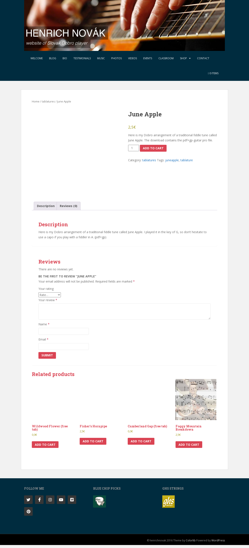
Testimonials (82, 58)
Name (44, 327)
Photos (116, 58)
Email (43, 342)
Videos (132, 58)
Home (36, 101)
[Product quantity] (133, 148)
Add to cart (153, 148)
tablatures (48, 101)
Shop (183, 58)
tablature (186, 160)
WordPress (218, 543)
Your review (47, 303)
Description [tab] (46, 209)
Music (101, 58)
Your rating (46, 292)
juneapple (172, 160)
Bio (65, 58)
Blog (52, 58)
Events (147, 58)
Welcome (37, 58)
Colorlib (191, 543)
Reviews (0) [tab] (68, 209)
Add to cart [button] (45, 447)
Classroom (166, 58)
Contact (203, 58)
